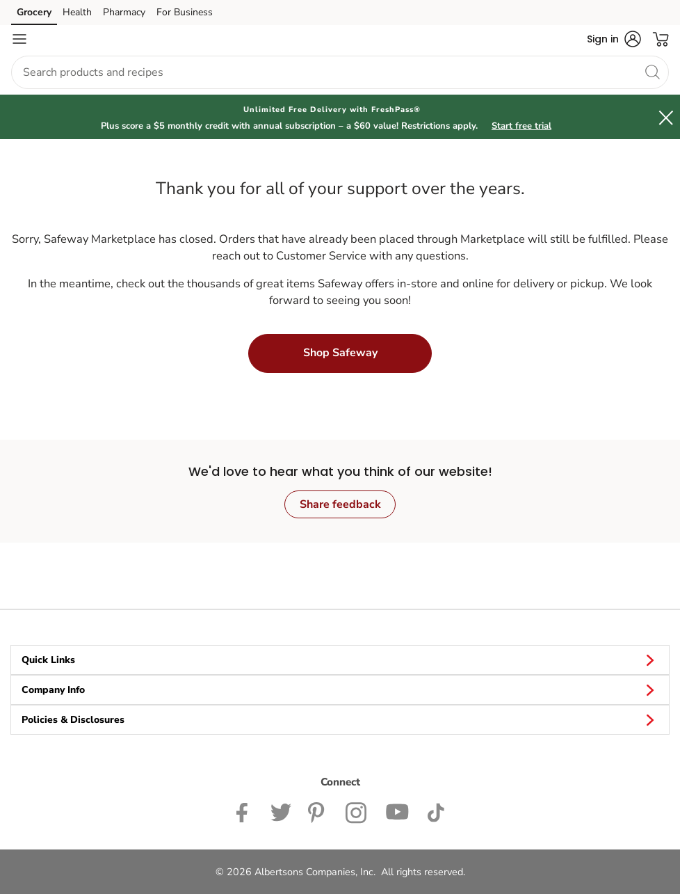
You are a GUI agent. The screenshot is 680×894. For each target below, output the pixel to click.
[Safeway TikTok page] (435, 811)
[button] (614, 39)
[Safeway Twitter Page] (281, 811)
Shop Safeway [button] (340, 352)
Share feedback (340, 504)
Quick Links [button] (340, 659)
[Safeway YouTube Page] (397, 811)
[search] (652, 71)
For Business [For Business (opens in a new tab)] (184, 12)
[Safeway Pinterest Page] (318, 811)
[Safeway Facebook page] (245, 811)
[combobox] (340, 72)
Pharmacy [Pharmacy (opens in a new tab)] (124, 12)
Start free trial (521, 126)
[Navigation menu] (19, 39)
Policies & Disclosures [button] (340, 719)
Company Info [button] (340, 689)
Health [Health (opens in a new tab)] (77, 12)
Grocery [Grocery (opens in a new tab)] (34, 12)
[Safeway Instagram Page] (357, 811)
